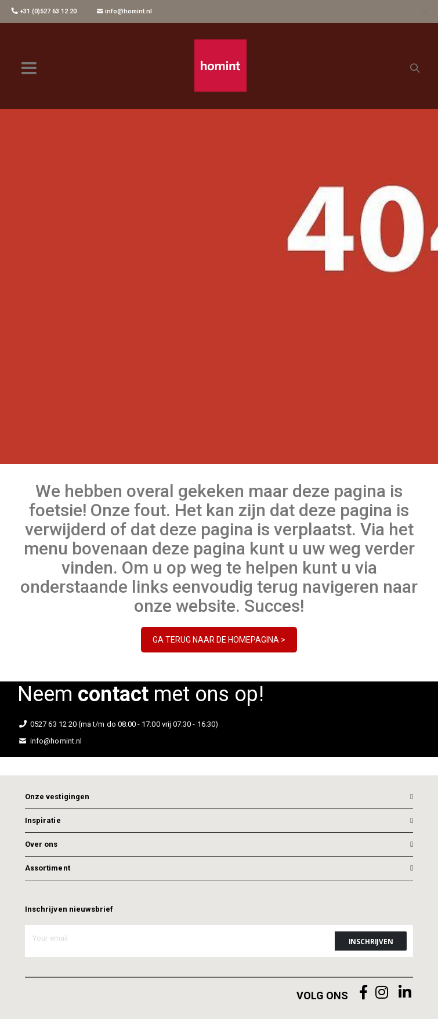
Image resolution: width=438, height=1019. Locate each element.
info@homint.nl (124, 11)
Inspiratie (43, 820)
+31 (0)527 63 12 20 (44, 11)
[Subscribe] (370, 941)
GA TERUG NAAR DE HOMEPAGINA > (219, 639)
